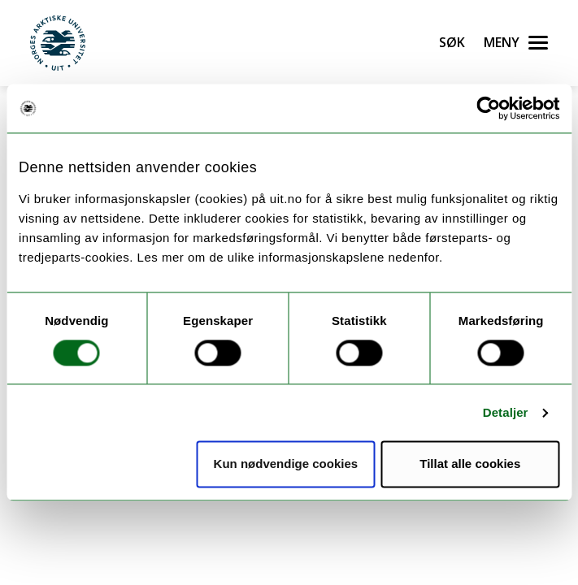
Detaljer (505, 412)
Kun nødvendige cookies (286, 464)
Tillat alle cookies (469, 464)
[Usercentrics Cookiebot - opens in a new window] (488, 108)
